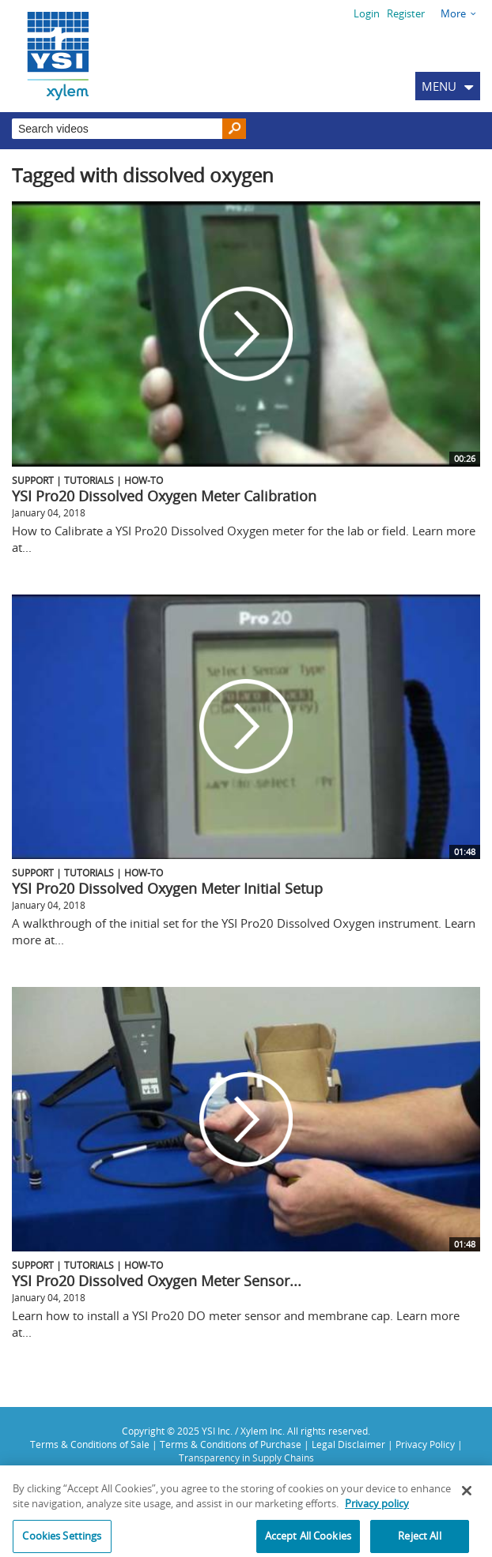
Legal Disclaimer (348, 1444)
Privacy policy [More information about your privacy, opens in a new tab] (377, 1510)
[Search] (234, 129)
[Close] (466, 1496)
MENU (439, 86)
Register (406, 13)
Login (367, 13)
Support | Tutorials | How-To (87, 480)
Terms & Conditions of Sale (89, 1444)
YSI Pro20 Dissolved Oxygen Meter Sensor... (156, 1280)
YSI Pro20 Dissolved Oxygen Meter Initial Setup (167, 888)
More (453, 13)
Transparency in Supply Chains (246, 1457)
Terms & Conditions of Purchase (230, 1444)
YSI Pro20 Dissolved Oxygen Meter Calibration (164, 495)
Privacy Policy (425, 1444)
